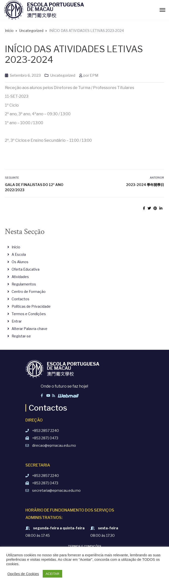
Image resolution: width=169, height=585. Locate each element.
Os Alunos (20, 262)
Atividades (20, 277)
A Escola (19, 254)
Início (16, 247)
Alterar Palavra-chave (29, 329)
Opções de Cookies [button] (23, 574)
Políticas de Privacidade (31, 306)
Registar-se (21, 336)
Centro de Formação (29, 291)
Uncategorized (62, 75)
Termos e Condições (29, 314)
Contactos (20, 299)
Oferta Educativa (25, 269)
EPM (94, 75)
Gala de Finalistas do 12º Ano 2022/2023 (34, 187)
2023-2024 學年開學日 (145, 185)
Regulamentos (24, 284)
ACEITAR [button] (52, 574)
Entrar (17, 321)
